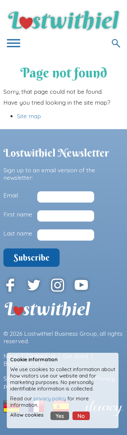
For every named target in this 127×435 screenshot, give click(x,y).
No (81, 416)
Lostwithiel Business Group (60, 333)
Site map (29, 116)
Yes (60, 416)
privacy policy (50, 398)
